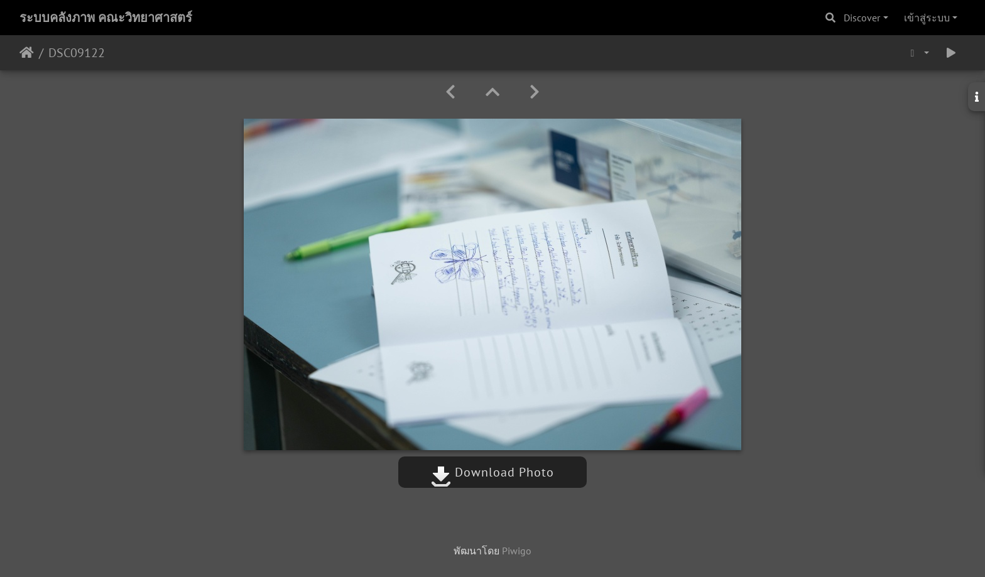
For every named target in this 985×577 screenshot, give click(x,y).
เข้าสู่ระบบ (927, 17)
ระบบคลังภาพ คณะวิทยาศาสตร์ (105, 17)
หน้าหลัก (26, 52)
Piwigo (516, 550)
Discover (862, 17)
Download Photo (492, 472)
